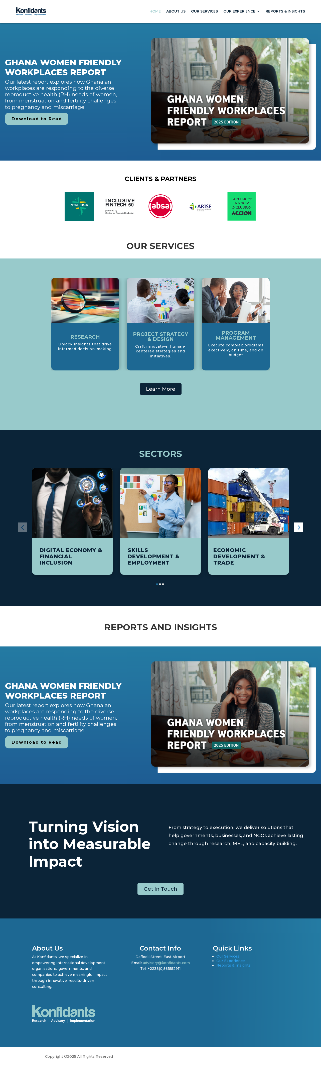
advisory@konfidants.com (166, 963)
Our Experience (239, 11)
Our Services (204, 11)
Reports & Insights (285, 11)
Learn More (160, 389)
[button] (22, 527)
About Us (176, 11)
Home (155, 11)
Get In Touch (160, 889)
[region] (160, 92)
